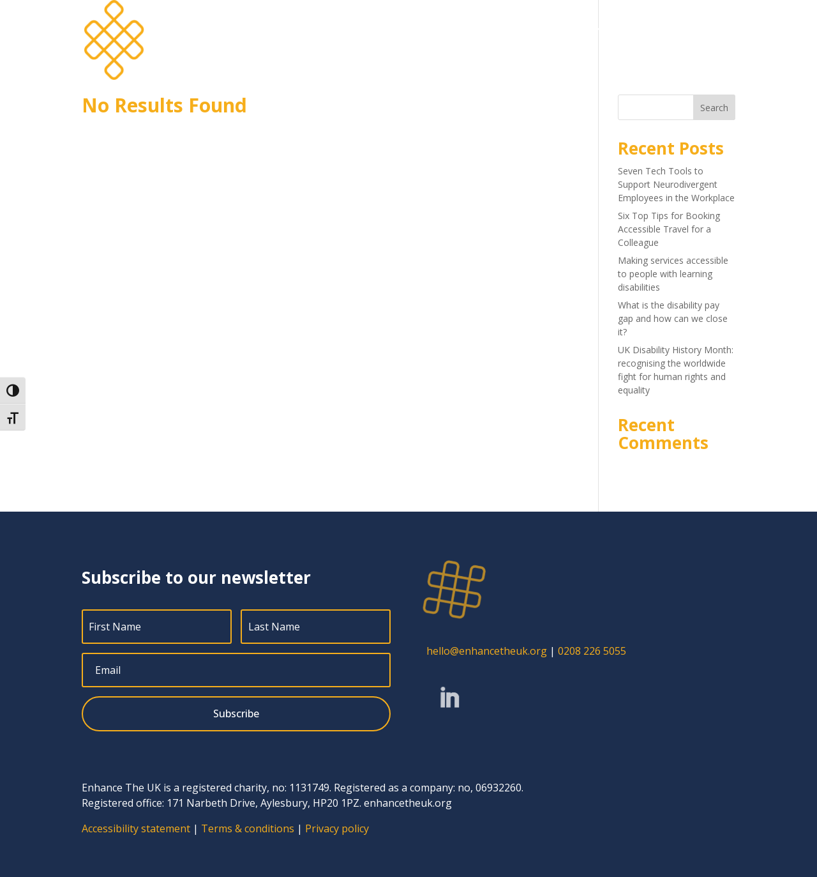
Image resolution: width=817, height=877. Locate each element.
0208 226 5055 (592, 651)
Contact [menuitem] (717, 29)
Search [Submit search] (714, 108)
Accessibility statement (136, 828)
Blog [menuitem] (579, 29)
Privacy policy (337, 828)
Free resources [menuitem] (650, 29)
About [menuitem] (490, 29)
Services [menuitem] (429, 29)
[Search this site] (676, 107)
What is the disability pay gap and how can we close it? (673, 318)
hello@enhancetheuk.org (486, 651)
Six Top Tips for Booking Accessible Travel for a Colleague (669, 229)
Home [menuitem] (383, 29)
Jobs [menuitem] (543, 29)
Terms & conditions (247, 828)
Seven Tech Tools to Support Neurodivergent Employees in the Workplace (676, 184)
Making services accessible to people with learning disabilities (673, 273)
